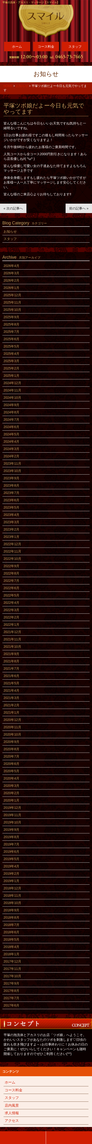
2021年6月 (11, 676)
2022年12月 (12, 544)
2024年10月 (12, 397)
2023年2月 (11, 529)
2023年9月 (11, 478)
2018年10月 (12, 903)
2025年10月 (12, 310)
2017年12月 (12, 961)
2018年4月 (11, 947)
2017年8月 (11, 991)
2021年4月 (11, 690)
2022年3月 (11, 610)
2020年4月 (11, 778)
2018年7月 (11, 925)
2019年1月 (11, 881)
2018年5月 (11, 939)
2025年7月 (11, 332)
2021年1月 (11, 712)
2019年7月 (11, 844)
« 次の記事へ (13, 208)
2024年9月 (11, 405)
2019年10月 (12, 822)
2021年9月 (11, 654)
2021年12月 (12, 632)
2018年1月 (11, 954)
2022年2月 (11, 617)
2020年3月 (11, 786)
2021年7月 (11, 668)
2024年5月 (11, 434)
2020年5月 (11, 771)
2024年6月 (11, 427)
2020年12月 (12, 720)
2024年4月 (11, 441)
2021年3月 (11, 698)
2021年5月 (11, 683)
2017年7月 (11, 998)
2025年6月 (11, 339)
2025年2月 (11, 368)
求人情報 (12, 1113)
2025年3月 (11, 361)
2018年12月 (12, 888)
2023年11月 (12, 463)
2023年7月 (11, 493)
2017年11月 (12, 969)
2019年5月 (11, 859)
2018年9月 (11, 910)
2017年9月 (11, 983)
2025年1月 (11, 375)
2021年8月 (11, 661)
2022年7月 (11, 581)
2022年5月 (11, 595)
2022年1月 (11, 624)
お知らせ (10, 231)
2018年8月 (11, 917)
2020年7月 (11, 756)
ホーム (17, 46)
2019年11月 (12, 815)
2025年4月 (11, 354)
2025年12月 (12, 295)
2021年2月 (11, 705)
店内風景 (12, 1105)
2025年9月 (11, 317)
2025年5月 (11, 346)
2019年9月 (11, 829)
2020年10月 (12, 734)
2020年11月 (12, 727)
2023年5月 (11, 507)
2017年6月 (11, 1005)
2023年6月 (11, 500)
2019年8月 (11, 837)
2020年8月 (11, 749)
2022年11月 (12, 551)
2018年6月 (11, 932)
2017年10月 (12, 976)
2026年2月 (11, 280)
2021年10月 (12, 646)
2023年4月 (11, 515)
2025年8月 (11, 324)
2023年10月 (12, 471)
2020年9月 (11, 742)
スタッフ (75, 46)
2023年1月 (11, 537)
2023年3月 (11, 522)
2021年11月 (12, 639)
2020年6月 (11, 764)
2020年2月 (11, 793)
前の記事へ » (78, 208)
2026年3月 (11, 273)
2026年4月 (11, 266)
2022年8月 (11, 573)
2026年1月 (11, 288)
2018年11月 (12, 895)
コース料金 (46, 46)
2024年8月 (11, 412)
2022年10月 (12, 559)
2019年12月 (12, 808)
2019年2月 (11, 873)
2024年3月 (11, 449)
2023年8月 (11, 485)
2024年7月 (11, 419)
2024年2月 (11, 456)
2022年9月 (11, 566)
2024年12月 (12, 383)
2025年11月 (12, 302)
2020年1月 (11, 800)
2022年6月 (11, 588)
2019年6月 (11, 851)
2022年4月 (11, 602)
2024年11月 (12, 390)
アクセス (12, 1120)
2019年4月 (11, 866)
